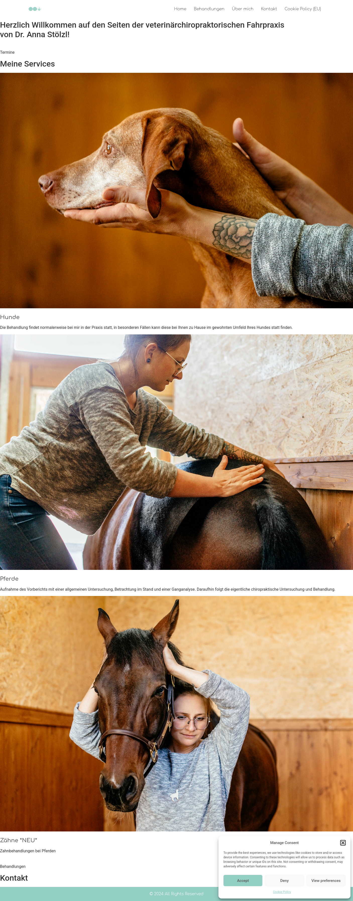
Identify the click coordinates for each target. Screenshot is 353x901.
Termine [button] (7, 52)
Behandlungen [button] (13, 866)
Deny (284, 880)
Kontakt (269, 9)
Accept (243, 880)
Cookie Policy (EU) (302, 9)
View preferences (325, 880)
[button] (342, 842)
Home (180, 9)
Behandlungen (209, 9)
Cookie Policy (282, 892)
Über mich (243, 9)
